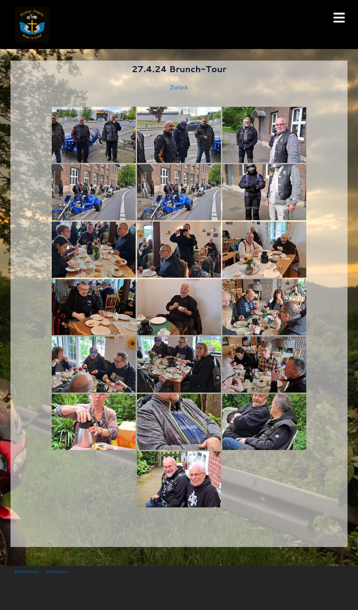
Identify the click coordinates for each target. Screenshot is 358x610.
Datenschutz (27, 571)
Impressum (56, 571)
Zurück (179, 87)
